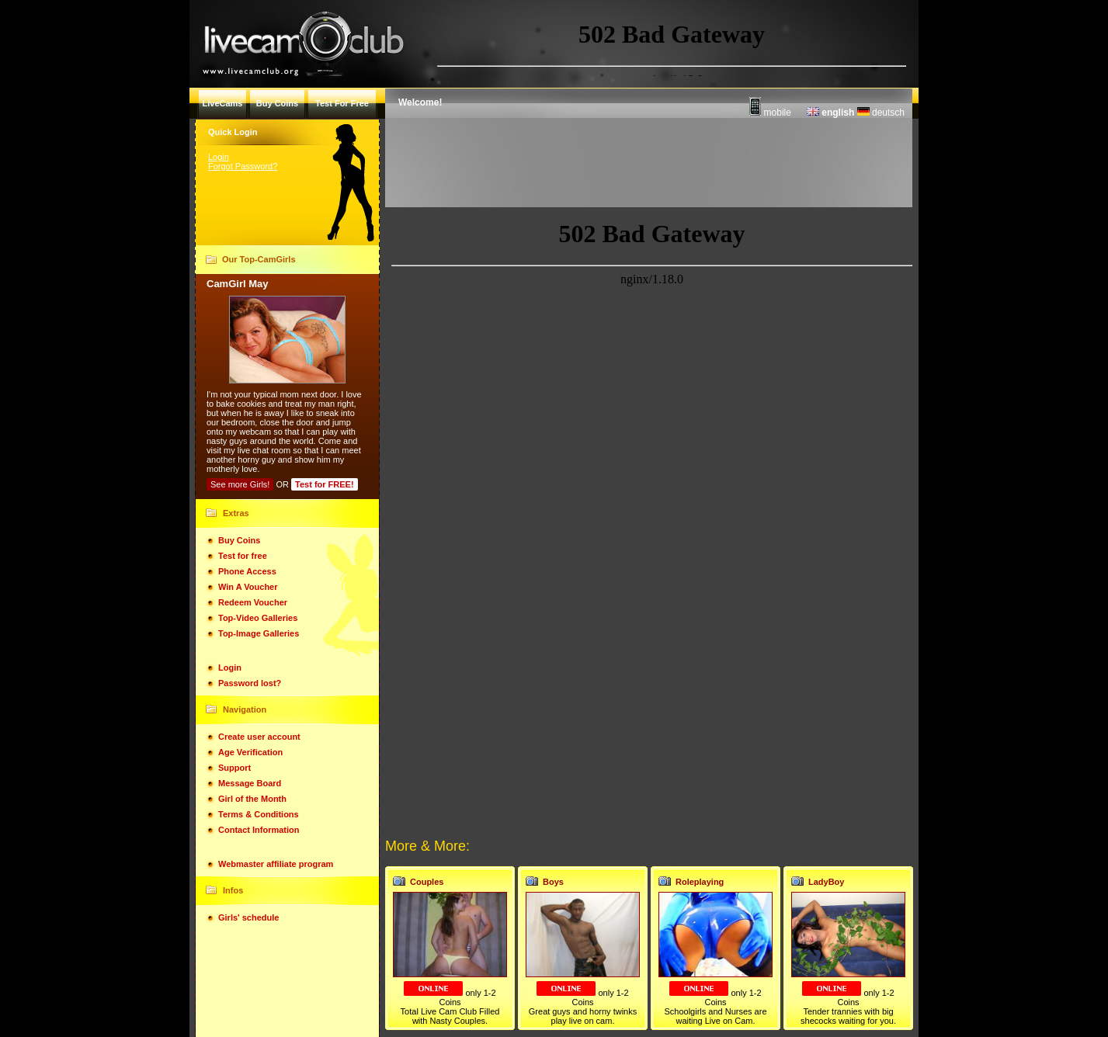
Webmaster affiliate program (275, 864)
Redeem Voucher (252, 602)
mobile (770, 112)
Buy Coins (239, 540)
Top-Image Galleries (258, 633)
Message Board (249, 783)
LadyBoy (826, 881)
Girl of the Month (252, 798)
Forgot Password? (242, 166)
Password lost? (249, 683)
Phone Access (247, 571)
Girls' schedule (248, 917)
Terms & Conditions (258, 814)
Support (234, 767)
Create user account (259, 736)
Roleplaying (700, 881)
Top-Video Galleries (257, 618)
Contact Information (259, 829)
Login (218, 156)
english (830, 112)
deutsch (881, 112)
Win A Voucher (248, 586)
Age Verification (250, 752)
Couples (426, 881)
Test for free (242, 555)
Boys (553, 881)
